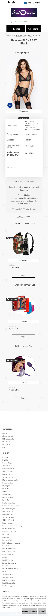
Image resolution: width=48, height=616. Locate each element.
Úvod (8, 35)
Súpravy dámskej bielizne (32, 35)
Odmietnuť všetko (29, 611)
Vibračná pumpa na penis (24, 223)
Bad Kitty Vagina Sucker (25, 346)
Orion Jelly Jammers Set (25, 284)
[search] (39, 21)
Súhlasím (42, 611)
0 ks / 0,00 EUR (34, 2)
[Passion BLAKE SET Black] (24, 56)
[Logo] (24, 12)
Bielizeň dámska (17, 35)
